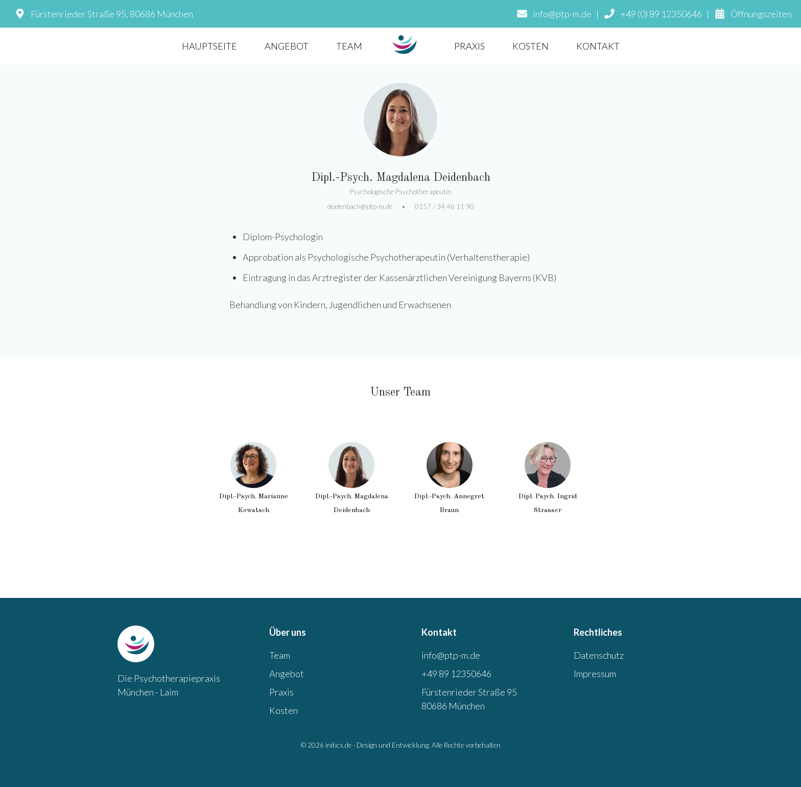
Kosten (283, 710)
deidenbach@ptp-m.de (359, 206)
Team (279, 655)
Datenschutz (599, 655)
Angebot (286, 673)
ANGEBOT (287, 46)
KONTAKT (598, 46)
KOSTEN (530, 46)
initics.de (338, 745)
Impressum (595, 673)
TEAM (349, 46)
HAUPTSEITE (209, 46)
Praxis (281, 692)
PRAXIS (469, 46)
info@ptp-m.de (450, 655)
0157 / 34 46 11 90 (444, 206)
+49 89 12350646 (456, 673)
